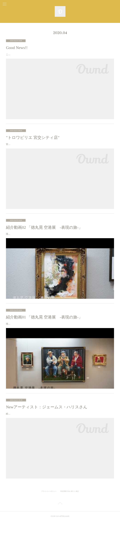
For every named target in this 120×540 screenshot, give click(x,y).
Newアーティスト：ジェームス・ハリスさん (46, 422)
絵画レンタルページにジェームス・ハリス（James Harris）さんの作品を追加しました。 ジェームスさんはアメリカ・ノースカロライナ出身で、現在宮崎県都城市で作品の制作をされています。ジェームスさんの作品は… (59, 431)
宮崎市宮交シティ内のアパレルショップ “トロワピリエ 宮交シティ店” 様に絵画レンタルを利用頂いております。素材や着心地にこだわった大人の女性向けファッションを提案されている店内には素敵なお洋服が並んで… (59, 150)
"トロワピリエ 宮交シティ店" (32, 141)
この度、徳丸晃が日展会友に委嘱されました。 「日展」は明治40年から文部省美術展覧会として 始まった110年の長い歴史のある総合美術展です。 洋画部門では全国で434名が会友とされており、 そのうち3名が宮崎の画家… (60, 56)
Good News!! (17, 47)
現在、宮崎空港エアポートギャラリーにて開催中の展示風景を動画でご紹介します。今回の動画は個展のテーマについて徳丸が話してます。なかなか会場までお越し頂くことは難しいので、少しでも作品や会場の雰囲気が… (59, 337)
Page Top (60, 523)
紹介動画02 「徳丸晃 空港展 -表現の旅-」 (44, 235)
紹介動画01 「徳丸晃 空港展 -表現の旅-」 (44, 329)
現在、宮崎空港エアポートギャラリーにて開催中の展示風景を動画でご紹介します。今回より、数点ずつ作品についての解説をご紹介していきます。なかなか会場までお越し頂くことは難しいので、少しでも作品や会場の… (59, 243)
